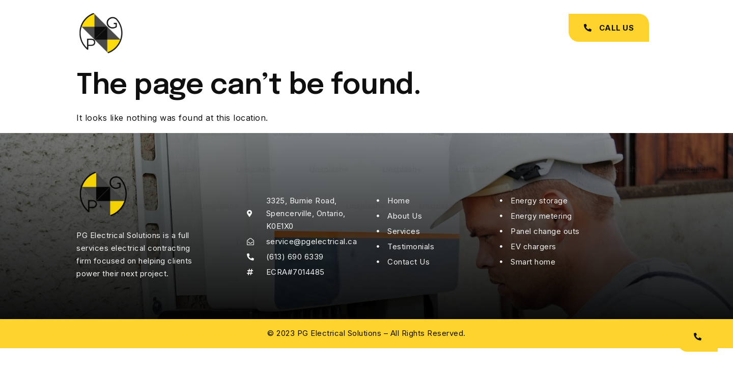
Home (233, 33)
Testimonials (397, 33)
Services (330, 33)
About (279, 33)
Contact (463, 33)
